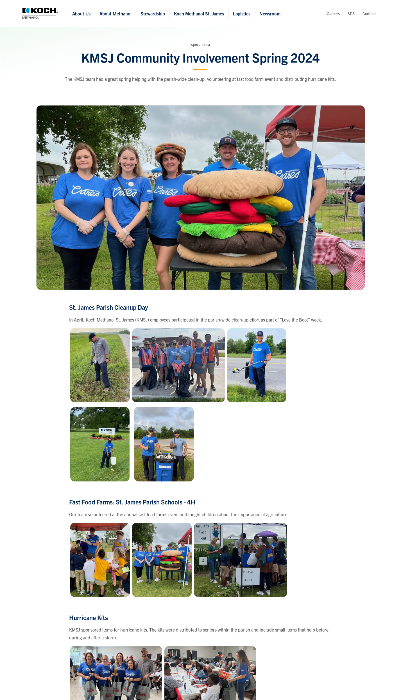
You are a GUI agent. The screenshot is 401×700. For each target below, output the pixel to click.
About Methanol (115, 13)
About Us (81, 13)
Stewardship (153, 13)
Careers (333, 13)
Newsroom (269, 13)
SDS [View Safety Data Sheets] (351, 13)
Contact (369, 13)
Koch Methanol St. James (199, 13)
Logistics (241, 13)
